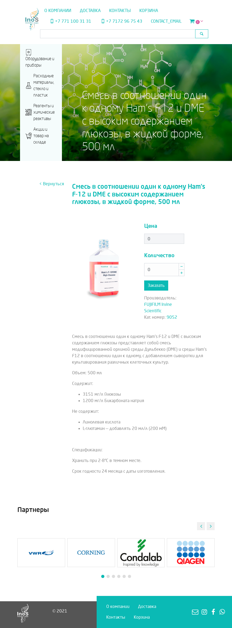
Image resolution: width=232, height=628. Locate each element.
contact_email (166, 21)
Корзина (148, 10)
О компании (57, 10)
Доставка (90, 10)
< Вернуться (51, 184)
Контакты (120, 10)
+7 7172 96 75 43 (121, 21)
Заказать (156, 285)
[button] (211, 526)
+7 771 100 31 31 (70, 21)
